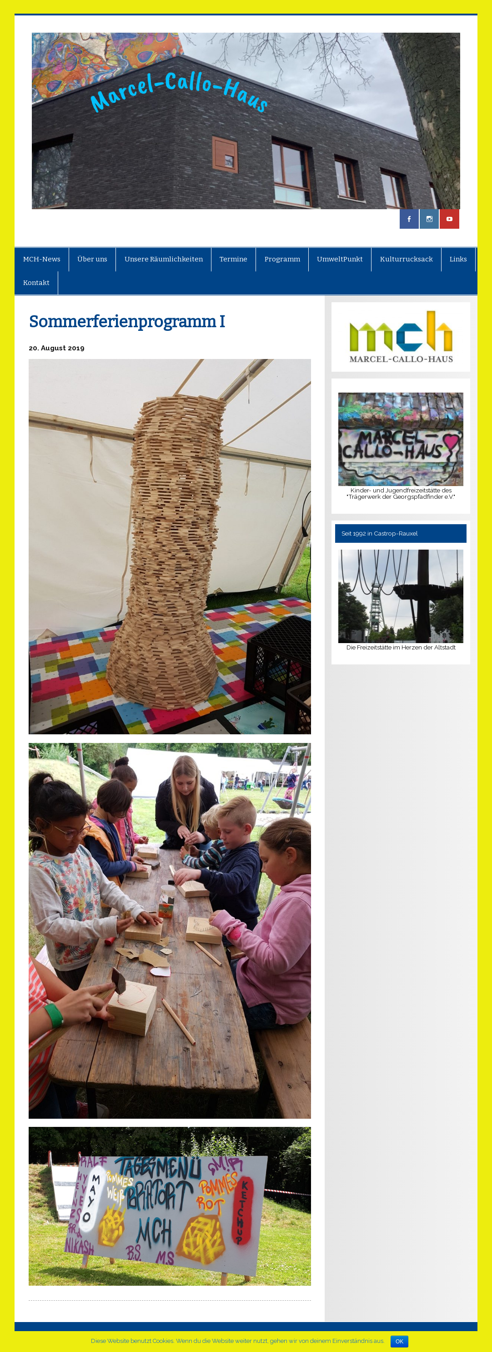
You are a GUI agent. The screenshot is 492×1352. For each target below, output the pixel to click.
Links (458, 259)
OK (399, 1341)
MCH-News (41, 259)
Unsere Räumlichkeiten (164, 259)
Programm (282, 259)
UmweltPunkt (340, 259)
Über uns (92, 259)
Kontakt (36, 283)
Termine (233, 259)
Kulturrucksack (406, 259)
